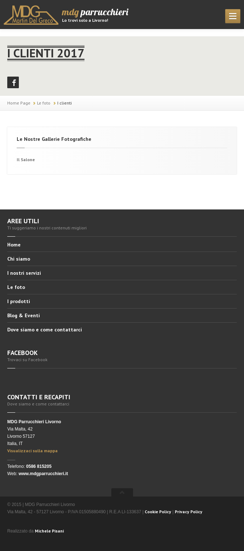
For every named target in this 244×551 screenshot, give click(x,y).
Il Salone (26, 159)
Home (14, 245)
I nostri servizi (24, 273)
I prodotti (18, 301)
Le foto (43, 103)
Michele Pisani (49, 531)
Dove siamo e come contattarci (44, 329)
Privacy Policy (188, 511)
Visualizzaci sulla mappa (32, 450)
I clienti (64, 103)
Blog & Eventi (23, 315)
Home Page (18, 103)
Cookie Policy (158, 511)
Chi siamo (18, 259)
